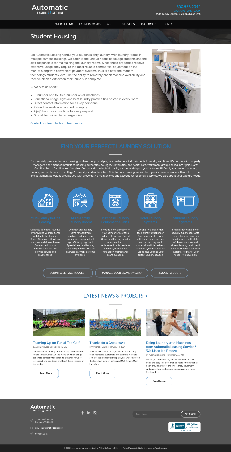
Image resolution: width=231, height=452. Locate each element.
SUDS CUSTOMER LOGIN (187, 10)
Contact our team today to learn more (56, 123)
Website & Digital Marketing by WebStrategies (148, 448)
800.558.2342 (188, 6)
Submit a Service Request (68, 272)
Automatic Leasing (43, 347)
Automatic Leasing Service (49, 9)
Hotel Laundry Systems (150, 220)
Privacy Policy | (122, 448)
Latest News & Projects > (115, 296)
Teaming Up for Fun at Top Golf (56, 343)
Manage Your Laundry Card (121, 272)
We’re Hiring (64, 24)
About (111, 24)
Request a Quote (169, 272)
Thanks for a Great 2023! (108, 343)
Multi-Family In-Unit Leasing (45, 220)
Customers (149, 24)
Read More (45, 373)
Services (128, 24)
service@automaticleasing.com (49, 428)
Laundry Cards (90, 24)
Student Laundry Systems (185, 220)
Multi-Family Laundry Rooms (80, 220)
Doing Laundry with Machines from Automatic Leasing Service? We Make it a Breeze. (171, 347)
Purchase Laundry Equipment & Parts (115, 220)
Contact (170, 24)
